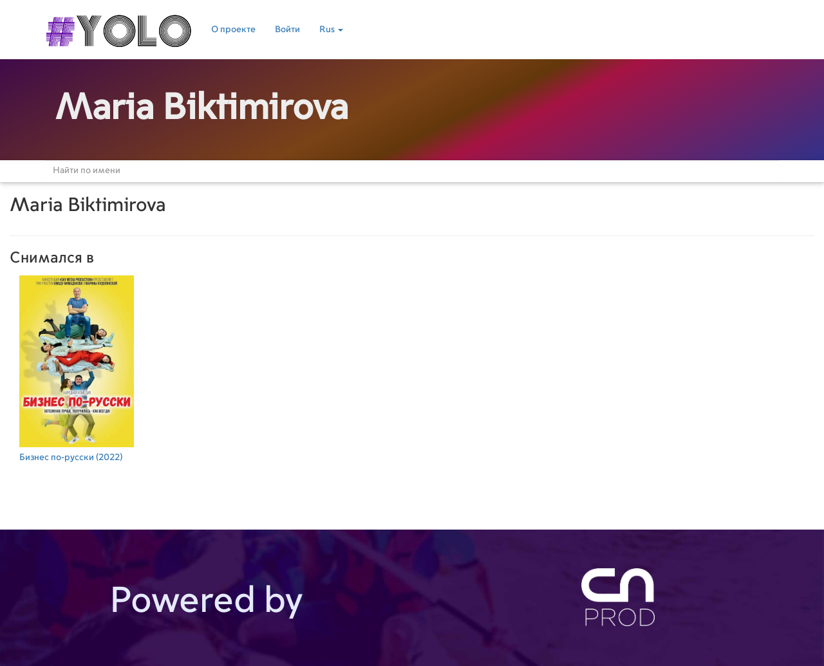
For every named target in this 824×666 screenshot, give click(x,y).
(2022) (76, 367)
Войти (287, 29)
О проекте (233, 29)
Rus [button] (331, 29)
